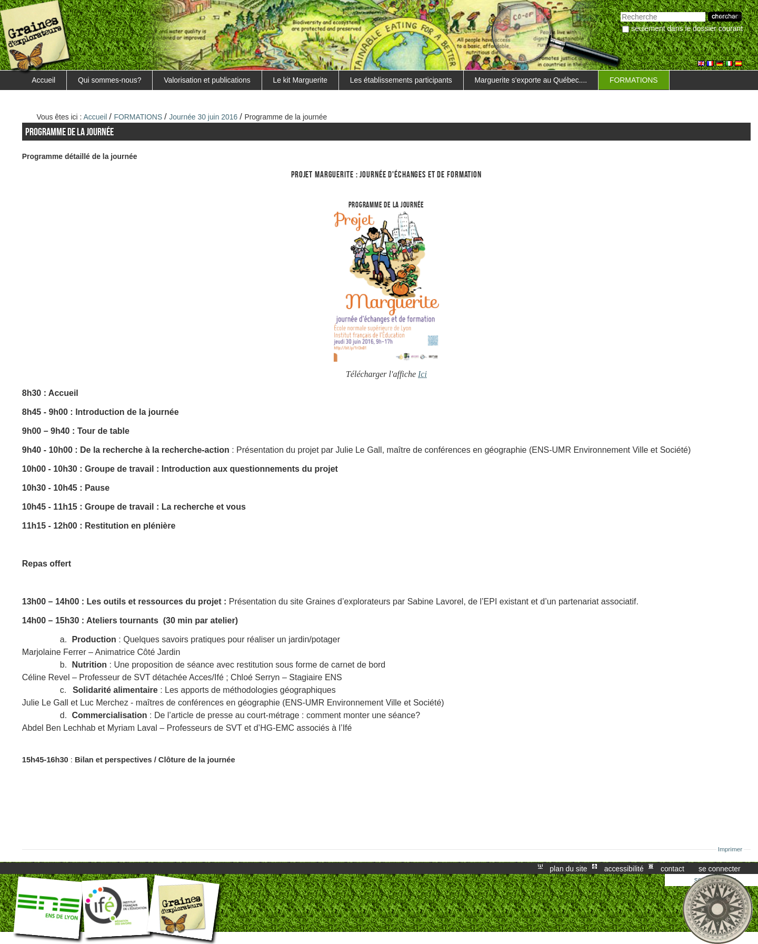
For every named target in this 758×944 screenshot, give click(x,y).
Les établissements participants (401, 80)
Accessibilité (624, 868)
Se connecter (720, 868)
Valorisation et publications (207, 80)
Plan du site (568, 868)
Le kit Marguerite (300, 80)
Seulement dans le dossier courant (687, 28)
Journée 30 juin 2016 (203, 117)
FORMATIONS (634, 80)
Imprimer (730, 849)
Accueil (43, 80)
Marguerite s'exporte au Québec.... (531, 80)
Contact (672, 868)
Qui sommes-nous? (110, 80)
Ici (422, 374)
